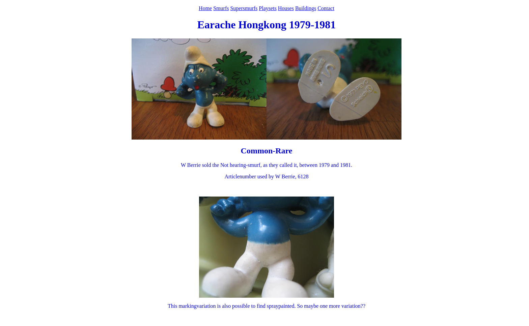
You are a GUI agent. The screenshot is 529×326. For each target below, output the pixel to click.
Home (205, 8)
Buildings (305, 8)
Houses (286, 8)
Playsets (267, 8)
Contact (325, 8)
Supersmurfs (243, 8)
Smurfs (221, 8)
